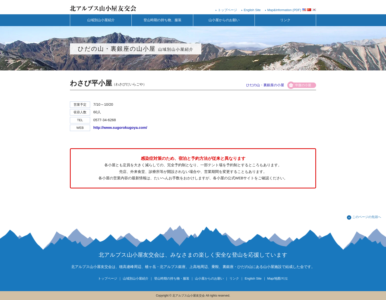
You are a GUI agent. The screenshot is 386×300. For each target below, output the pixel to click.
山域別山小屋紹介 (101, 20)
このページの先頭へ (366, 217)
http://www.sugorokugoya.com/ (120, 128)
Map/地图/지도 (277, 278)
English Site (252, 10)
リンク (285, 20)
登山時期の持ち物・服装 (171, 278)
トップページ (227, 10)
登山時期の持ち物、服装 (162, 20)
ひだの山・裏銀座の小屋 (265, 85)
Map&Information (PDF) (284, 10)
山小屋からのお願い (224, 20)
